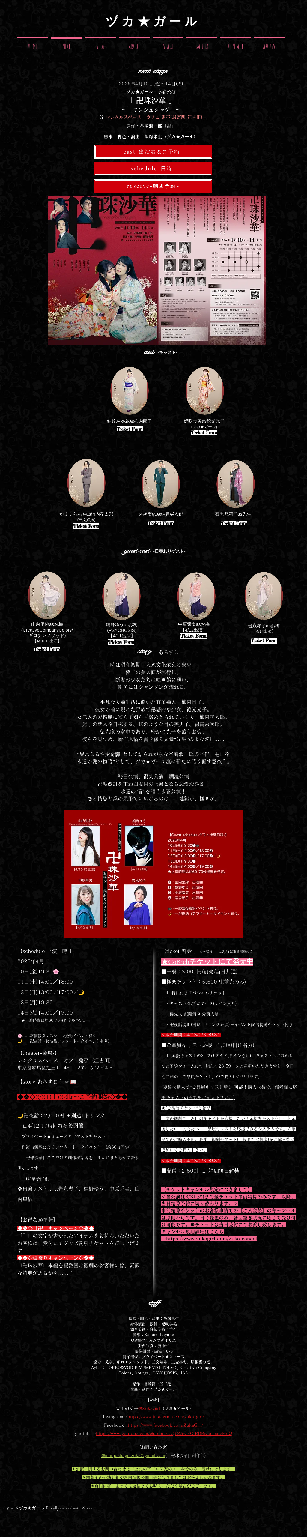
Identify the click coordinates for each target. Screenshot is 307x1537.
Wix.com (89, 1508)
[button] (168, 43)
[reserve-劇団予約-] (153, 186)
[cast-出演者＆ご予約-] (153, 152)
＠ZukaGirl (149, 1408)
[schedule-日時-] (153, 168)
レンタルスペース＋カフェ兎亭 (53, 1060)
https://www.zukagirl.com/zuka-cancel (211, 1238)
